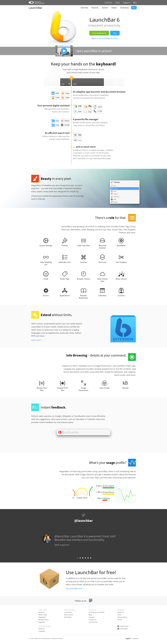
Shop (117, 2)
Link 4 (85, 557)
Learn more (36, 340)
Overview (84, 8)
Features (95, 8)
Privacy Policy (122, 617)
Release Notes (43, 620)
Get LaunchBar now (74, 588)
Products (108, 2)
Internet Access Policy (96, 612)
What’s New (42, 615)
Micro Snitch (68, 615)
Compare (41, 631)
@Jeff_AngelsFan (61, 545)
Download (124, 8)
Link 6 (90, 557)
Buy (133, 8)
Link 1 (77, 558)
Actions (105, 8)
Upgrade (41, 622)
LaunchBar (35, 8)
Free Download (99, 33)
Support (126, 2)
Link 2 (80, 557)
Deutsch (135, 638)
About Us (121, 612)
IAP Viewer (68, 617)
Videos (114, 8)
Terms (120, 620)
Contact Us (93, 620)
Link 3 (82, 557)
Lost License (93, 622)
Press (119, 615)
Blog (135, 2)
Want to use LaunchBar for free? (104, 38)
